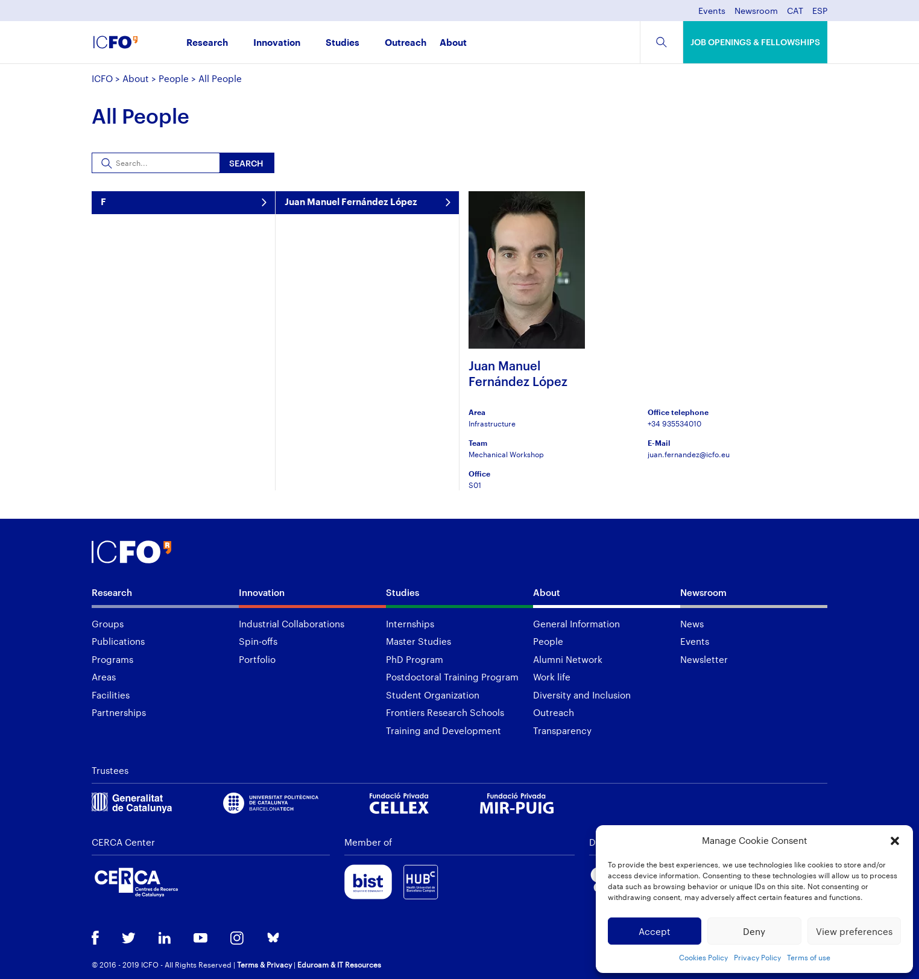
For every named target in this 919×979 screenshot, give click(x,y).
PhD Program (414, 659)
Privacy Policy (757, 957)
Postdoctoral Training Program (452, 676)
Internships (410, 623)
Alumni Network (567, 659)
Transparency (562, 730)
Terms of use (808, 957)
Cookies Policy (703, 957)
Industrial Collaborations (291, 623)
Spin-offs (258, 641)
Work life (551, 676)
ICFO (102, 78)
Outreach (405, 43)
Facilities (111, 694)
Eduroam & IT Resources (339, 964)
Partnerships (119, 712)
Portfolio (257, 659)
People (174, 78)
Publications (118, 641)
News (692, 623)
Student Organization (432, 694)
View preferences (854, 931)
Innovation (276, 43)
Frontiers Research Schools (445, 712)
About (453, 43)
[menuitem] (795, 14)
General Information (576, 623)
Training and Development (443, 730)
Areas (104, 676)
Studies (342, 43)
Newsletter (704, 659)
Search (246, 163)
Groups (108, 623)
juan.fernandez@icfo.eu (689, 454)
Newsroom (756, 11)
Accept (655, 931)
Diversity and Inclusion (582, 694)
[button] (895, 841)
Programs (112, 659)
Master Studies (418, 641)
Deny (754, 931)
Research (207, 43)
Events (711, 11)
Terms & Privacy (264, 964)
